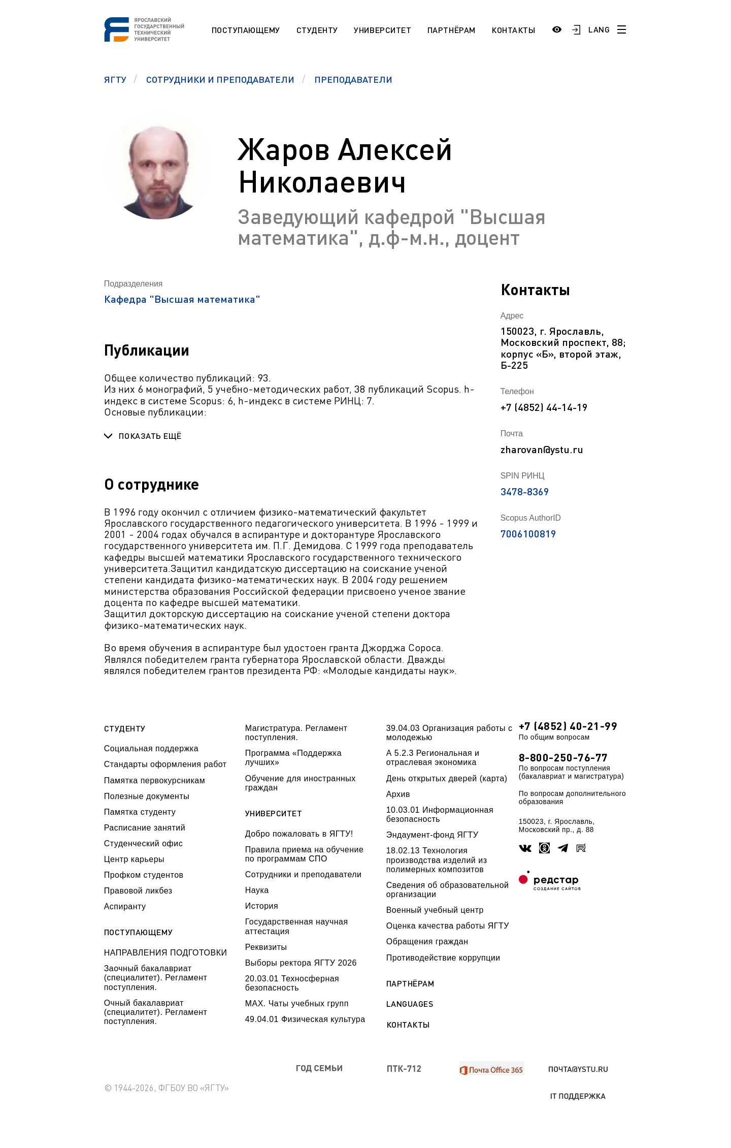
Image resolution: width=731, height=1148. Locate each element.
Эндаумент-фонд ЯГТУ (432, 835)
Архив (398, 794)
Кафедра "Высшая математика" (182, 298)
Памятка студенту (140, 812)
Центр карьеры (134, 859)
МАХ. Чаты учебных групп (297, 1003)
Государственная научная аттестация (296, 926)
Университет (382, 30)
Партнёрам (451, 30)
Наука (257, 890)
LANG (599, 29)
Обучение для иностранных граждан (300, 783)
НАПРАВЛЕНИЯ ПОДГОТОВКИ (165, 952)
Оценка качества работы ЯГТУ (447, 925)
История (261, 906)
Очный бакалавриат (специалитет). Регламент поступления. (156, 1012)
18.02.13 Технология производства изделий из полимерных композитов (436, 860)
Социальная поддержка (151, 748)
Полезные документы (147, 796)
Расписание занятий (144, 827)
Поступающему (246, 30)
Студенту (317, 30)
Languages (410, 1003)
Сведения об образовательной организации (447, 890)
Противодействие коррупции (443, 957)
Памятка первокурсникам (154, 780)
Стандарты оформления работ (165, 764)
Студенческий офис (143, 843)
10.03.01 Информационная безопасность (439, 814)
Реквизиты (266, 947)
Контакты (513, 30)
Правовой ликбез (138, 890)
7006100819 (528, 533)
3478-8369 (525, 491)
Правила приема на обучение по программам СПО (304, 854)
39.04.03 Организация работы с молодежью (449, 733)
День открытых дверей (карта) (447, 778)
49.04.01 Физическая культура (305, 1019)
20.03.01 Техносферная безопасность (292, 983)
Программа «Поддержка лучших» (293, 758)
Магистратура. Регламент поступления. (296, 733)
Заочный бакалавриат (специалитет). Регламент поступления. (156, 978)
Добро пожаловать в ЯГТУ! (299, 834)
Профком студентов (144, 875)
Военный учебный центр (435, 910)
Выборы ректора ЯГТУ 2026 (301, 963)
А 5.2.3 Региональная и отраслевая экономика (433, 758)
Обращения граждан (427, 941)
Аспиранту (125, 906)
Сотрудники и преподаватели (303, 874)
